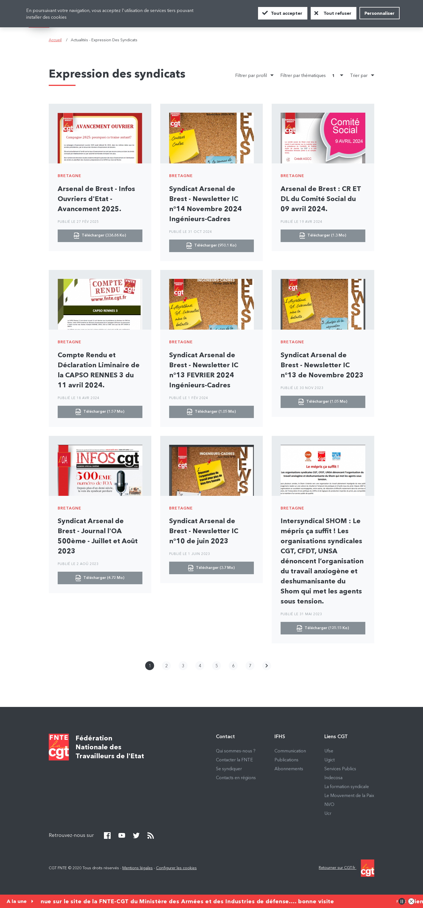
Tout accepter (286, 13)
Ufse (328, 752)
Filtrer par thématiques (308, 76)
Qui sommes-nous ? (236, 752)
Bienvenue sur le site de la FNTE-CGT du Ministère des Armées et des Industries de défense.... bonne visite (177, 901)
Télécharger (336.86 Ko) (100, 236)
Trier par (359, 76)
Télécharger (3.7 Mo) (211, 569)
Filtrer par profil (251, 76)
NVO (329, 805)
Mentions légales (137, 868)
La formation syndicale (346, 787)
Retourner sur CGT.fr (346, 869)
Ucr (327, 814)
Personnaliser (379, 13)
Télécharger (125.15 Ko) (323, 629)
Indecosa (333, 778)
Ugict (329, 761)
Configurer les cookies (176, 868)
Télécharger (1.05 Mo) (211, 412)
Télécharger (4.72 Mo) (100, 579)
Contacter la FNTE (234, 761)
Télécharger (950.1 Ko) (211, 246)
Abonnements (288, 769)
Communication (290, 752)
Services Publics (340, 769)
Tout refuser (337, 13)
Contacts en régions (236, 778)
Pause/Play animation (401, 901)
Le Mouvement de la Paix (349, 796)
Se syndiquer (229, 769)
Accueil (55, 39)
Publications (286, 761)
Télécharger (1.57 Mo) (100, 412)
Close (411, 901)
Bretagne (69, 175)
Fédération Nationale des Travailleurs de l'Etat (110, 748)
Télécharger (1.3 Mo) (323, 236)
